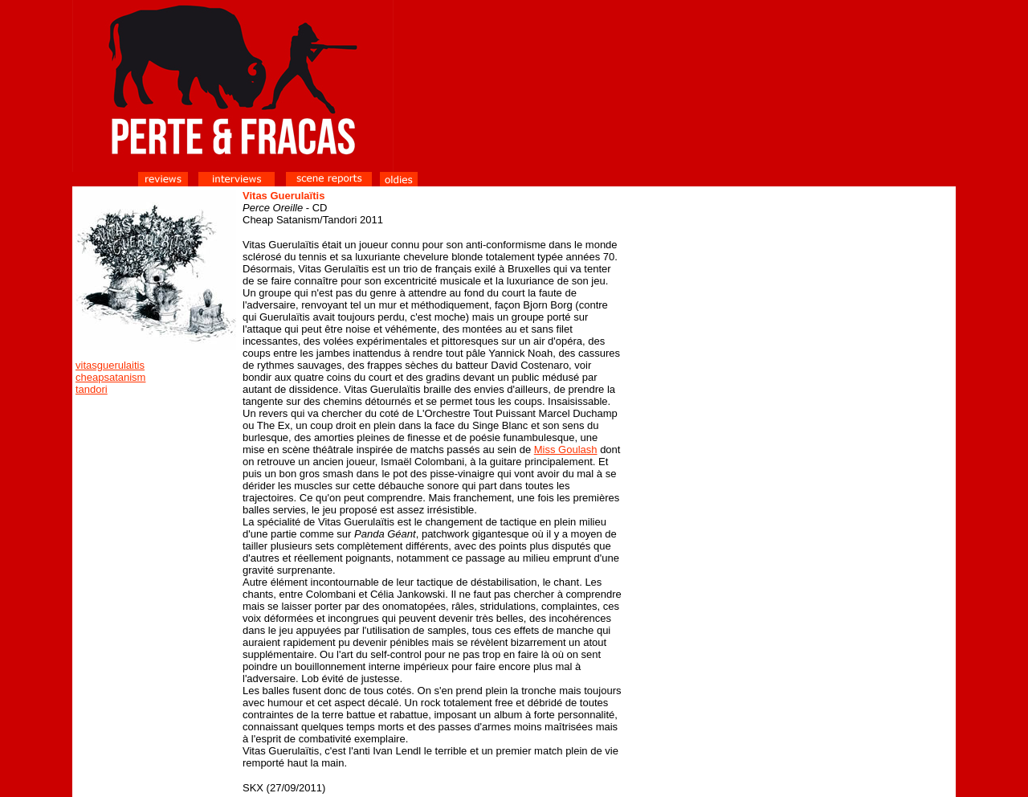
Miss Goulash (566, 449)
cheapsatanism (110, 377)
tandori (91, 389)
